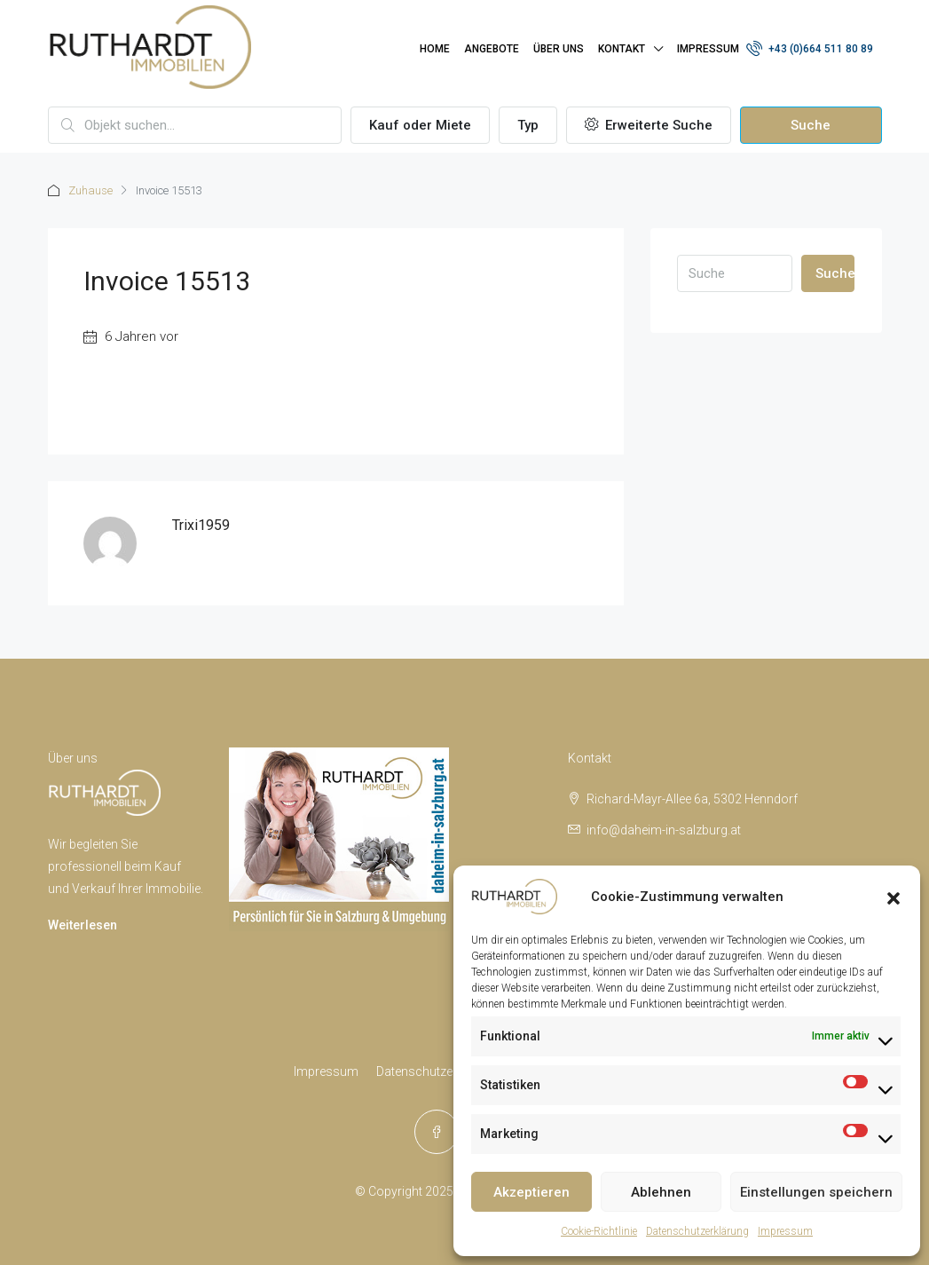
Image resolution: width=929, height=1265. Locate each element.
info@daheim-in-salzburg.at (664, 830)
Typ (528, 125)
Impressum (785, 1231)
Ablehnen (661, 1192)
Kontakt (621, 49)
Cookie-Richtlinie (599, 1231)
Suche (811, 125)
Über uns (558, 49)
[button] (893, 896)
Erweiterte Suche (648, 125)
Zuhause (90, 190)
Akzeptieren (531, 1192)
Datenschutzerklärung (697, 1231)
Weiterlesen (82, 925)
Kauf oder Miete (420, 125)
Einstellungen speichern (816, 1192)
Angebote (491, 49)
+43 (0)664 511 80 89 (809, 48)
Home (435, 49)
